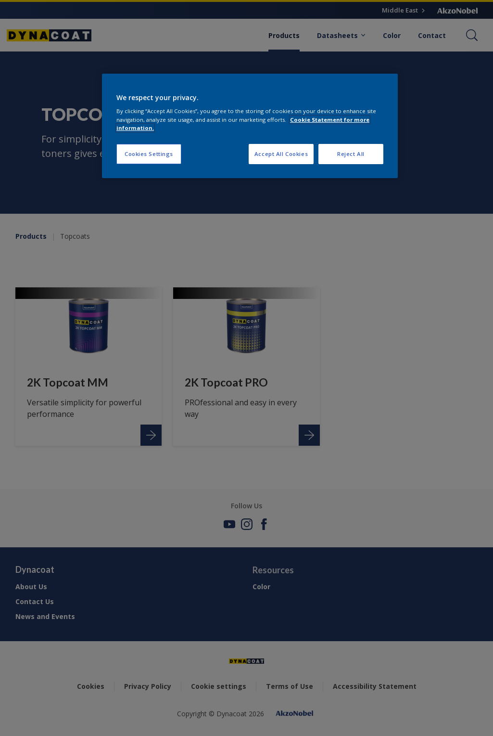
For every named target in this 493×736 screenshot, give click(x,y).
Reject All (351, 153)
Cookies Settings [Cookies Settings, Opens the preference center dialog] (149, 153)
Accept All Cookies (281, 153)
